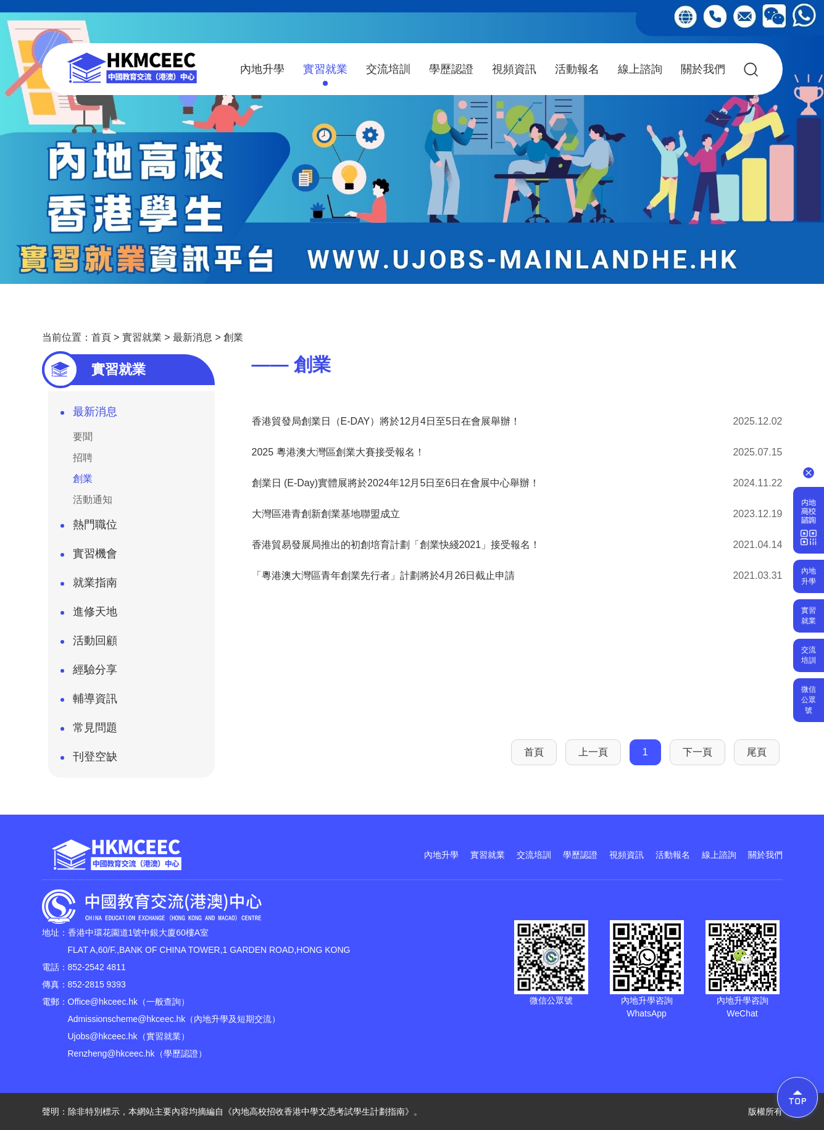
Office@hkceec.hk (103, 1002)
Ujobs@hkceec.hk (103, 1036)
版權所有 (765, 1111)
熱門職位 (88, 528)
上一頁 (593, 752)
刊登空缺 (88, 760)
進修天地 (88, 615)
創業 (233, 337)
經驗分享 (88, 673)
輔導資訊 (88, 702)
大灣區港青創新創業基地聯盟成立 (326, 514)
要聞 (83, 436)
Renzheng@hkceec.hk (111, 1053)
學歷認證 (451, 69)
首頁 (101, 337)
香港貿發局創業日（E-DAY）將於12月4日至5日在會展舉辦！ (386, 421)
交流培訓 (388, 69)
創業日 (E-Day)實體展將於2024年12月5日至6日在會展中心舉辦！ (396, 483)
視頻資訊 (514, 69)
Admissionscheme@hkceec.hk (127, 1019)
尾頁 (757, 752)
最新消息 (192, 337)
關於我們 (703, 69)
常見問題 (88, 731)
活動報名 (577, 69)
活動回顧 (88, 644)
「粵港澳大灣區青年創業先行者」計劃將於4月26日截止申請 (383, 575)
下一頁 (697, 752)
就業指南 (88, 586)
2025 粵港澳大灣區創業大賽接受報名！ (338, 452)
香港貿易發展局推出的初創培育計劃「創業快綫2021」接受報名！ (396, 544)
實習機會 (88, 557)
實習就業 (325, 74)
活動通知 (92, 499)
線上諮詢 (640, 69)
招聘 (83, 457)
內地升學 (262, 69)
